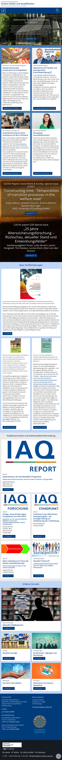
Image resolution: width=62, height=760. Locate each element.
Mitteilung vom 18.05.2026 (41, 173)
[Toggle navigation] (3, 10)
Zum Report (7, 489)
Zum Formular (38, 688)
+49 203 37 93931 (14, 729)
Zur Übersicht (38, 536)
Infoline (15, 752)
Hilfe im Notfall (27, 752)
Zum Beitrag (37, 576)
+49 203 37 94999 (8, 712)
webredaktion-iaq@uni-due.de (42, 756)
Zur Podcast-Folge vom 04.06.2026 (43, 108)
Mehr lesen (30, 39)
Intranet (6, 752)
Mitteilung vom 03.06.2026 (11, 173)
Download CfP (30, 213)
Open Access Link (8, 427)
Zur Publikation (8, 536)
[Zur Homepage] (31, 2)
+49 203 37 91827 (14, 722)
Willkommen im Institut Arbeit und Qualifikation (31, 21)
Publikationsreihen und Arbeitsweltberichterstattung (31, 435)
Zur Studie (6, 333)
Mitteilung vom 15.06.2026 (11, 108)
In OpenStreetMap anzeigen (41, 707)
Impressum (40, 752)
